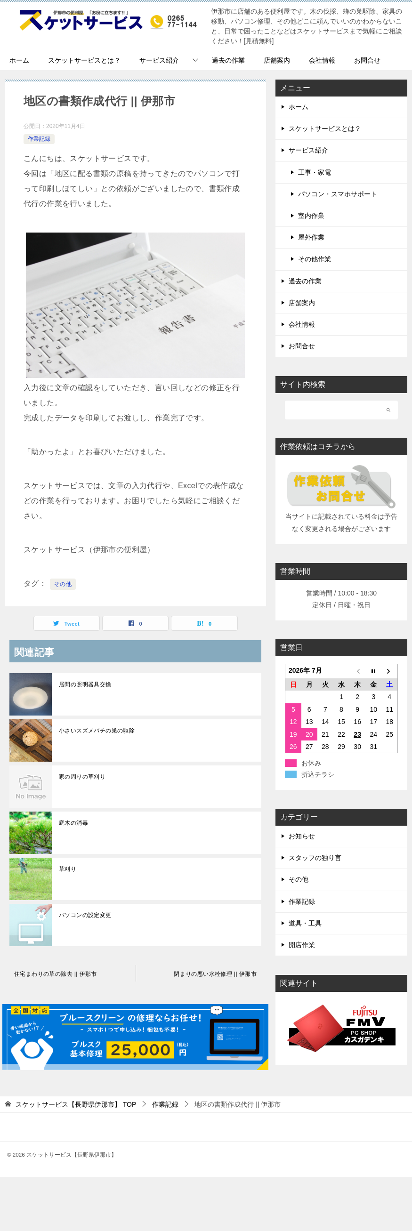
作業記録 (39, 139)
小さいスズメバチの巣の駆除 (97, 730)
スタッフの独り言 (315, 857)
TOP (76, 1104)
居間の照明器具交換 (85, 684)
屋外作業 (311, 237)
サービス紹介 (159, 60)
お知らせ (302, 836)
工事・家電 (314, 172)
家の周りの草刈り (82, 776)
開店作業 (302, 945)
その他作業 (314, 259)
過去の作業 (228, 60)
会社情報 (322, 60)
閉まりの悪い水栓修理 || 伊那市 (215, 974)
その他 (63, 584)
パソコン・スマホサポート (337, 194)
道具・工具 (305, 923)
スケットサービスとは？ (84, 60)
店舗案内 (277, 60)
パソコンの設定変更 (85, 915)
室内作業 (311, 215)
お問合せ (367, 60)
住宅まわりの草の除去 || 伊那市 (55, 974)
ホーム (19, 60)
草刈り (67, 869)
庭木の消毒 (73, 823)
